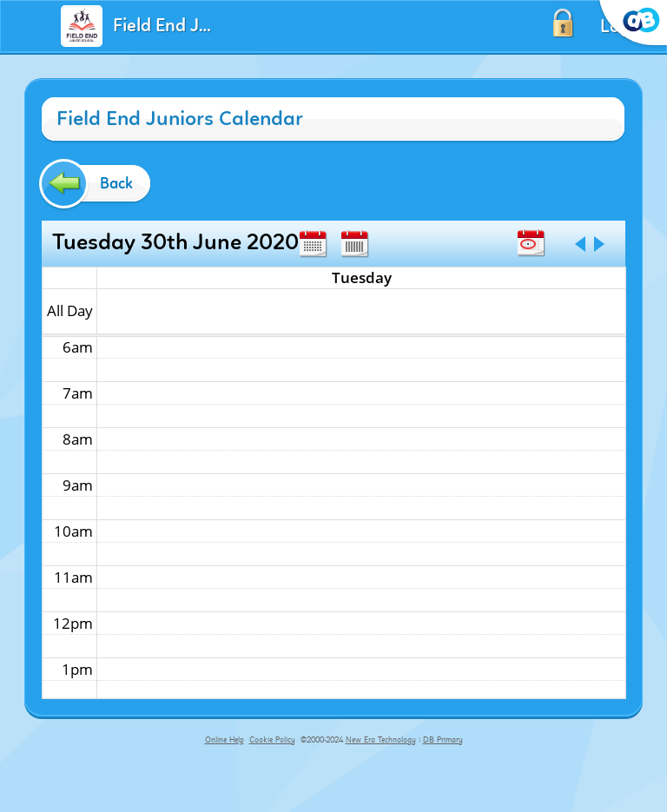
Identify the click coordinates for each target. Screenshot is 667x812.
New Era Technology (381, 740)
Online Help (224, 740)
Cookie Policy (272, 740)
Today (530, 243)
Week (354, 244)
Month (312, 244)
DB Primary (443, 740)
